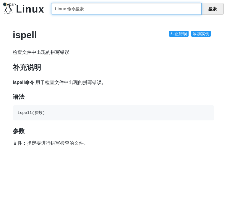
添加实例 (201, 33)
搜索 (212, 9)
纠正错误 (179, 33)
